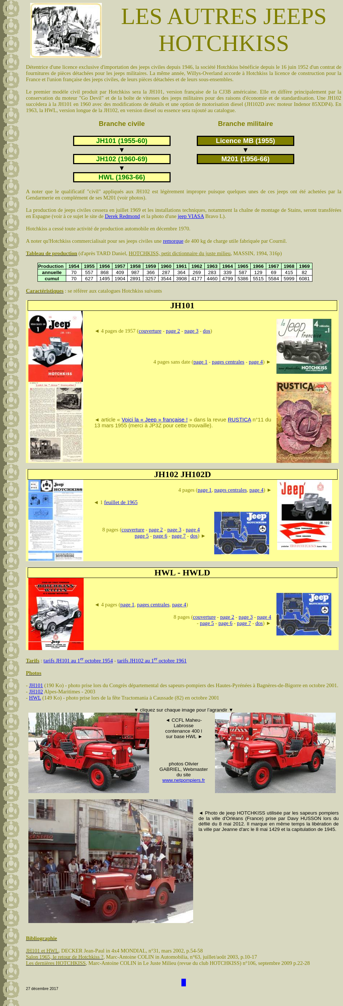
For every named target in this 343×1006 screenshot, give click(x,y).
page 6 (160, 536)
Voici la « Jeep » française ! (155, 420)
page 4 (256, 362)
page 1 (201, 362)
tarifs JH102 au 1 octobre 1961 (152, 661)
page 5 (142, 536)
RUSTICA (239, 420)
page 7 (179, 536)
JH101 (36, 685)
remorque (173, 241)
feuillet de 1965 (120, 502)
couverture (150, 331)
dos (206, 331)
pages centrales (228, 362)
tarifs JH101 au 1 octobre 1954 (78, 661)
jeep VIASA (191, 216)
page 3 (191, 331)
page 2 (173, 331)
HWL (35, 698)
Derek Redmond (122, 216)
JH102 (36, 691)
